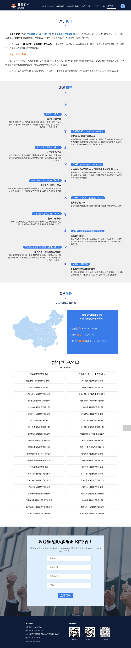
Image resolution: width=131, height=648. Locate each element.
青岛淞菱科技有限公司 (64, 34)
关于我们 (111, 6)
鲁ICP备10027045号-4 (32, 638)
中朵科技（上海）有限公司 (39, 34)
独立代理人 (87, 6)
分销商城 (60, 6)
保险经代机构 (73, 6)
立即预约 (65, 595)
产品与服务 (99, 6)
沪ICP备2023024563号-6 (33, 642)
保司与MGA (47, 6)
